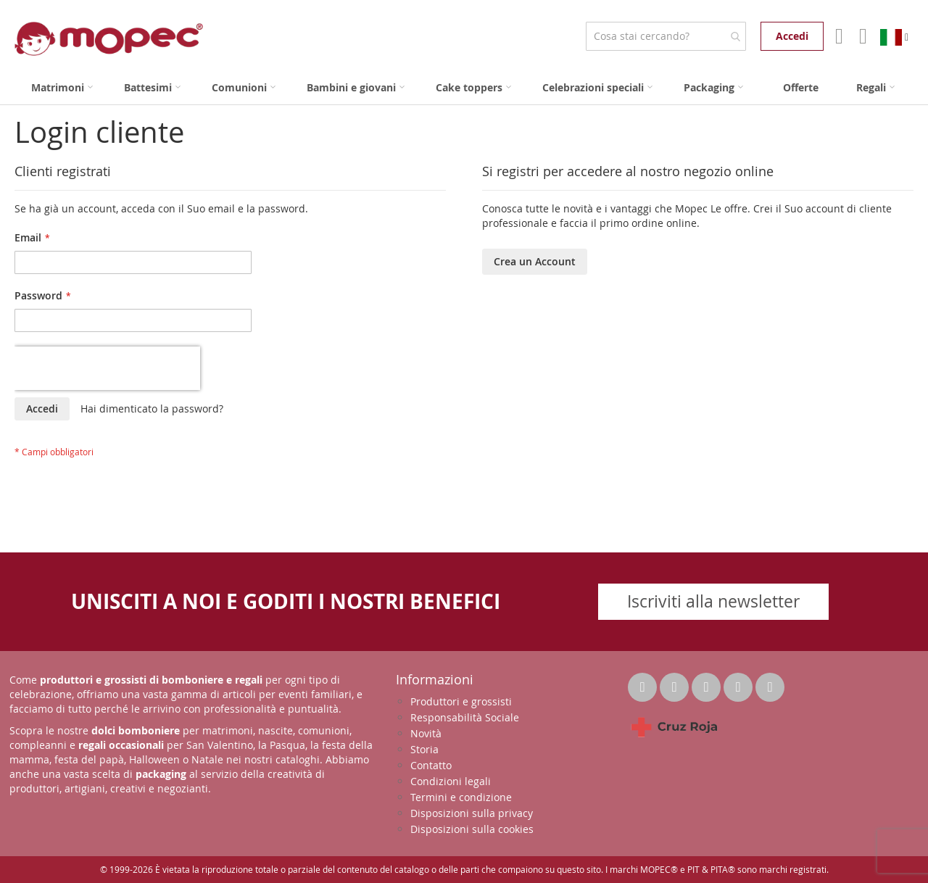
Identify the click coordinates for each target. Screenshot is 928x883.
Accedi (792, 36)
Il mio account (837, 36)
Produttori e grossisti (461, 701)
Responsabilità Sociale (464, 717)
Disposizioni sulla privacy (471, 813)
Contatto (431, 765)
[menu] (464, 87)
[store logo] (108, 39)
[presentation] (107, 368)
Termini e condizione (461, 797)
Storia (424, 749)
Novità (426, 733)
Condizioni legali (450, 781)
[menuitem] (62, 87)
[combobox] (666, 36)
